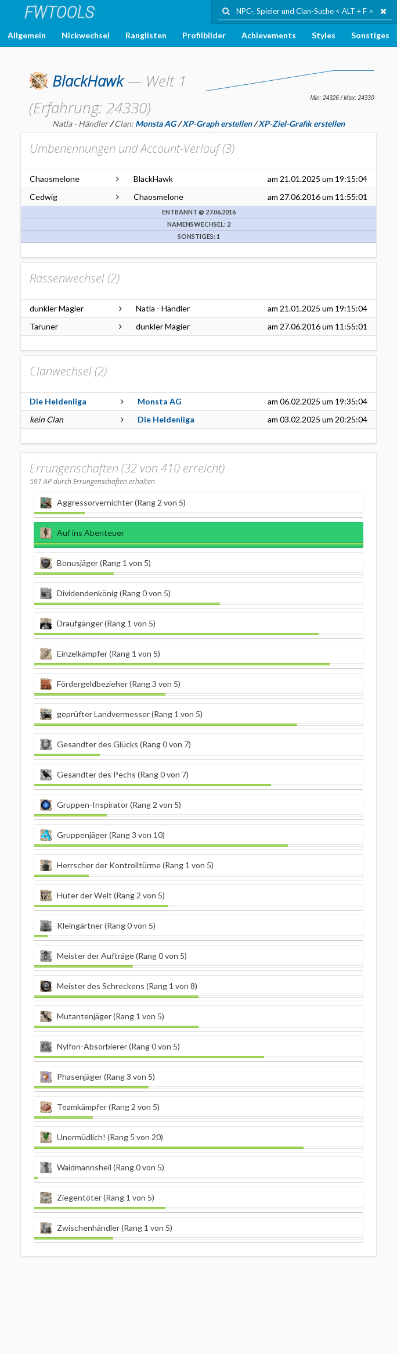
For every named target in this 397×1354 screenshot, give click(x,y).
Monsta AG (160, 401)
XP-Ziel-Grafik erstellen (301, 123)
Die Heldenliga (58, 401)
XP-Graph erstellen (217, 123)
